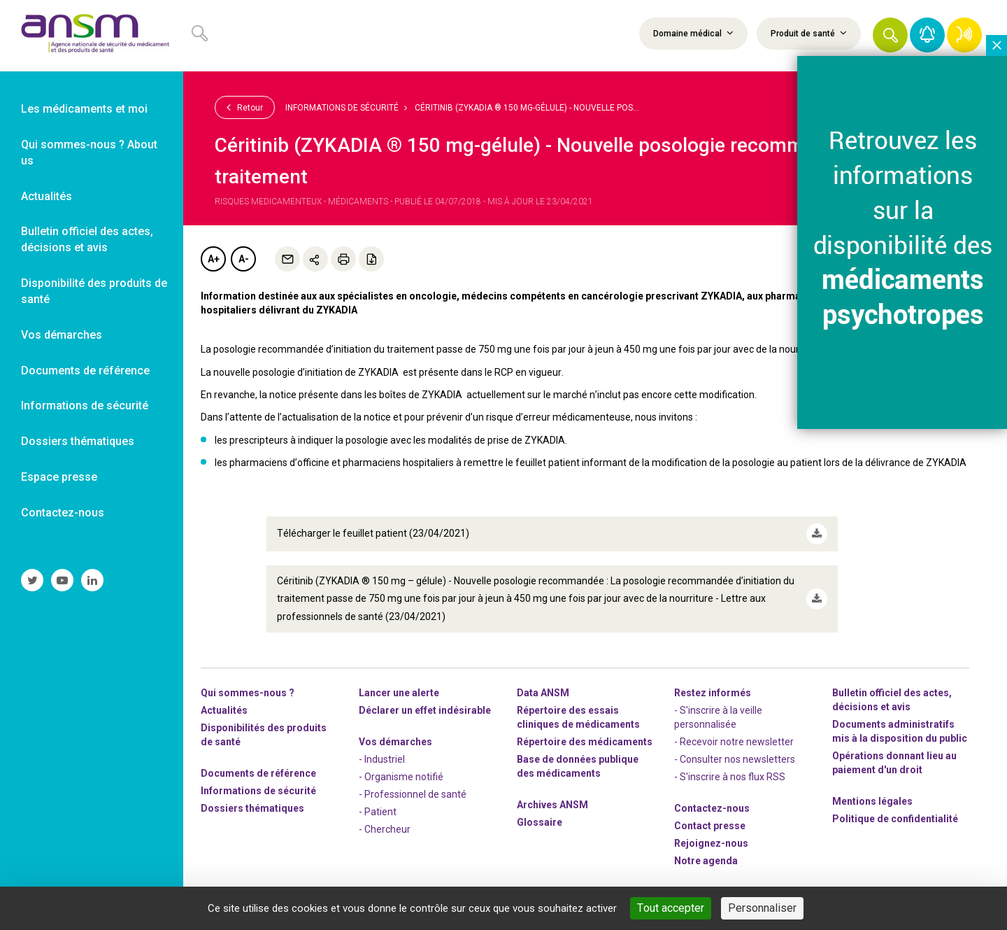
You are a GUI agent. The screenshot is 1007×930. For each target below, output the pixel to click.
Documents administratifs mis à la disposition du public (899, 730)
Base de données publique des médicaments (577, 765)
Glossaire (539, 821)
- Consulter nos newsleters (734, 758)
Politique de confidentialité (895, 818)
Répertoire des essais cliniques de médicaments (578, 716)
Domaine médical (693, 32)
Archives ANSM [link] (552, 804)
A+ (214, 259)
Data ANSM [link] (543, 692)
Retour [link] (245, 107)
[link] (91, 35)
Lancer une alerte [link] (399, 692)
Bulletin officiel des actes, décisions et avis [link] (87, 239)
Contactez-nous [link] (62, 512)
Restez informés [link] (712, 692)
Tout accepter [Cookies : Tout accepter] (670, 908)
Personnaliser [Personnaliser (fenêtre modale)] (762, 908)
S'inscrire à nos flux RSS (732, 776)
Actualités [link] (46, 196)
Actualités (224, 709)
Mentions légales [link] (872, 800)
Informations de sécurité (342, 108)
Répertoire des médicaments (584, 741)
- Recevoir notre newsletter (734, 741)
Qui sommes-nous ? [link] (247, 692)
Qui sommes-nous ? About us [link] (89, 152)
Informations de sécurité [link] (84, 405)
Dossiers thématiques (252, 807)
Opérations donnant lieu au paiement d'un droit (894, 762)
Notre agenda (706, 860)
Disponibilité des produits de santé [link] (94, 291)
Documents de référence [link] (85, 370)
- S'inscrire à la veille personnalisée (718, 716)
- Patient (378, 811)
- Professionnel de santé (412, 793)
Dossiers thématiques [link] (77, 441)
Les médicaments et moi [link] (84, 108)
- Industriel (382, 758)
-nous (711, 842)
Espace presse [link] (59, 477)
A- (243, 259)
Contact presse (709, 825)
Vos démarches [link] (61, 334)
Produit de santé (809, 32)
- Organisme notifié (401, 776)
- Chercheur (384, 828)
